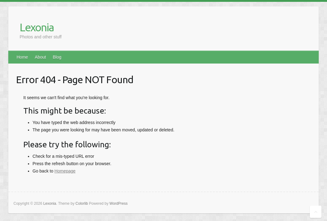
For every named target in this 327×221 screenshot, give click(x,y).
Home (22, 57)
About (40, 57)
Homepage (65, 171)
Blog (57, 57)
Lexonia (37, 27)
